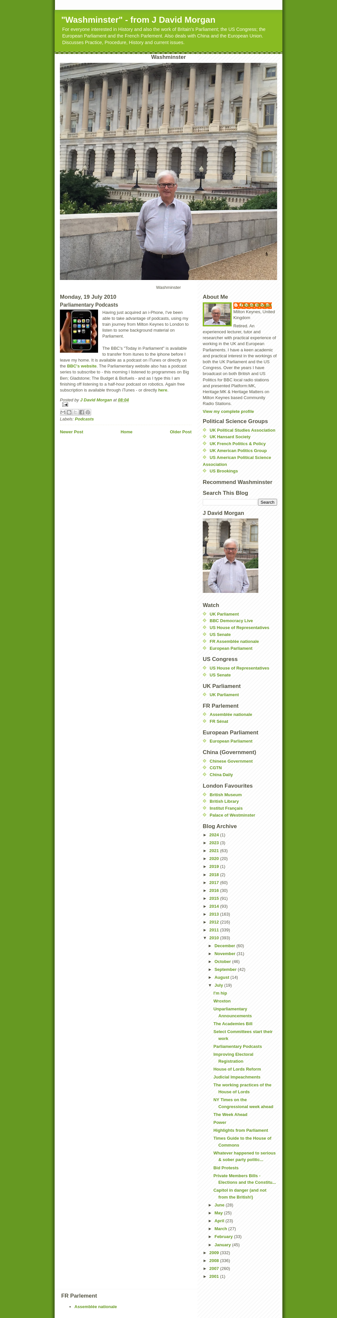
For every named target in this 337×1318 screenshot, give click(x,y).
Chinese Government (231, 761)
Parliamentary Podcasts (237, 1046)
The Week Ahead (230, 1114)
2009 (214, 1252)
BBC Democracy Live (231, 620)
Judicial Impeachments (236, 1077)
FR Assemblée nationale (234, 641)
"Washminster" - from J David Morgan (138, 20)
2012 (214, 922)
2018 (214, 874)
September (226, 969)
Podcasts (84, 419)
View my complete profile (228, 411)
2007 (214, 1268)
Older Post (181, 431)
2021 (214, 850)
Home (126, 431)
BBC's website (82, 366)
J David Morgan (256, 305)
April (220, 1220)
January (223, 1244)
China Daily (221, 774)
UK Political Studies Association (242, 430)
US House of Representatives (239, 627)
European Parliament (231, 648)
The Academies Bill (232, 1023)
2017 (214, 882)
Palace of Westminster (232, 815)
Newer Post (71, 431)
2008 (214, 1260)
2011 (214, 929)
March (221, 1228)
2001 (214, 1276)
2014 (214, 906)
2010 (214, 937)
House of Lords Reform (237, 1069)
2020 (214, 858)
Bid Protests (226, 1167)
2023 (214, 842)
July (219, 985)
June (220, 1205)
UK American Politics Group (238, 450)
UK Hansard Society (230, 436)
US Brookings (224, 471)
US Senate (220, 634)
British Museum (226, 794)
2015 (214, 898)
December (225, 945)
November (226, 953)
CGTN (216, 767)
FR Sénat (219, 721)
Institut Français (226, 808)
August (222, 977)
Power (219, 1122)
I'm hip (220, 993)
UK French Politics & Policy (238, 443)
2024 (214, 834)
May (219, 1212)
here (162, 390)
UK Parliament (224, 614)
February (224, 1236)
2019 (214, 866)
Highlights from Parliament (240, 1130)
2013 (214, 914)
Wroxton (221, 1001)
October (223, 961)
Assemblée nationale (231, 714)
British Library (224, 801)
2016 (214, 890)
